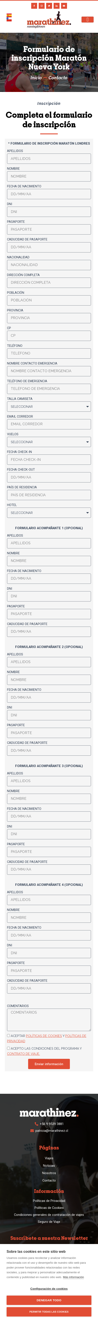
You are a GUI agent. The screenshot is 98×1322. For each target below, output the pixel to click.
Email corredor (20, 416)
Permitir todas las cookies (49, 1311)
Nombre (13, 169)
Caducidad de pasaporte (27, 239)
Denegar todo (49, 1300)
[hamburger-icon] (88, 19)
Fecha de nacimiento (24, 186)
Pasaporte (16, 222)
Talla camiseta (20, 399)
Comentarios (18, 1006)
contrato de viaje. (23, 1054)
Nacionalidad (18, 257)
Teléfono (14, 346)
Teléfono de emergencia (27, 381)
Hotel (12, 505)
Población (15, 293)
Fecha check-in (19, 452)
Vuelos (12, 434)
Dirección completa (23, 275)
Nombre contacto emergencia (32, 363)
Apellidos (15, 151)
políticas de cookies (44, 1036)
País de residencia (22, 487)
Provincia (15, 310)
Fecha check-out (21, 470)
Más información (73, 1277)
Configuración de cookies (49, 1288)
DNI (9, 204)
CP (9, 328)
